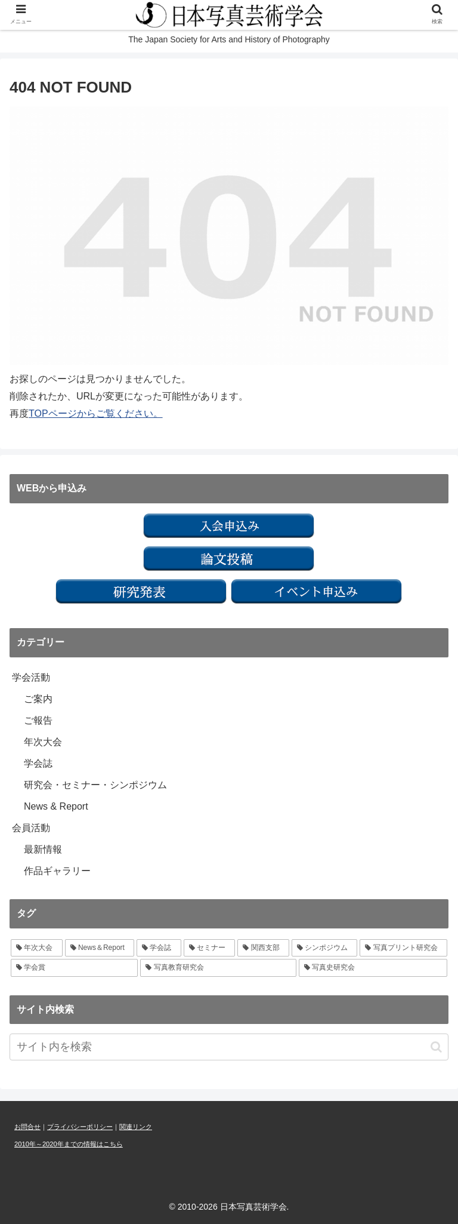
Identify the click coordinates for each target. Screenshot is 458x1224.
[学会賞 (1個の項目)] (74, 968)
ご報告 (38, 720)
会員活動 (31, 828)
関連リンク (135, 1126)
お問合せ (27, 1126)
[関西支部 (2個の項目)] (263, 948)
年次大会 (43, 742)
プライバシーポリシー (80, 1126)
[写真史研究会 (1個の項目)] (373, 968)
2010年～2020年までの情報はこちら (68, 1144)
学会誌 (38, 763)
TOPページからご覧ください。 (96, 413)
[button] (436, 1047)
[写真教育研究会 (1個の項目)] (218, 968)
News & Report (56, 806)
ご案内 (38, 699)
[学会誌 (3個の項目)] (159, 948)
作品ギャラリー (57, 871)
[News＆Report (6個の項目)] (100, 948)
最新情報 (43, 849)
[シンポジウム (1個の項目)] (325, 948)
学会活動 (31, 677)
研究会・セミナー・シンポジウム (95, 785)
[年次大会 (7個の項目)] (37, 948)
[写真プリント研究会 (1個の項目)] (403, 948)
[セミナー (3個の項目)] (210, 948)
